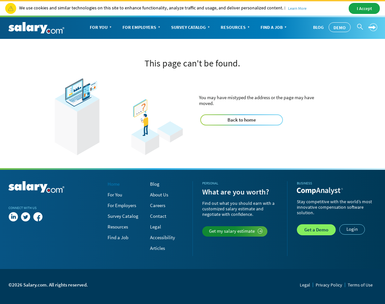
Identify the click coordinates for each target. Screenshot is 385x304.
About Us (159, 195)
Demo (339, 27)
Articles (157, 248)
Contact (158, 216)
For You (101, 27)
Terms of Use (360, 285)
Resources (236, 27)
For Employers (141, 27)
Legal (155, 227)
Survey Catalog (191, 27)
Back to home (242, 120)
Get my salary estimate (235, 231)
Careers (157, 205)
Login (352, 229)
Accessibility (162, 237)
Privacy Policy (329, 285)
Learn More (297, 8)
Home (114, 184)
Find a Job (274, 27)
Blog (318, 27)
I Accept (364, 8)
